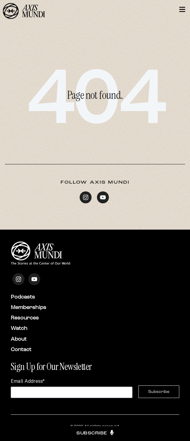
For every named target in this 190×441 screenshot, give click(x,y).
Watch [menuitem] (19, 328)
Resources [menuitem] (25, 317)
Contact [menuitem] (21, 349)
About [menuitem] (19, 339)
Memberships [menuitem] (28, 307)
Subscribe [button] (95, 433)
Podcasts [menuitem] (23, 297)
